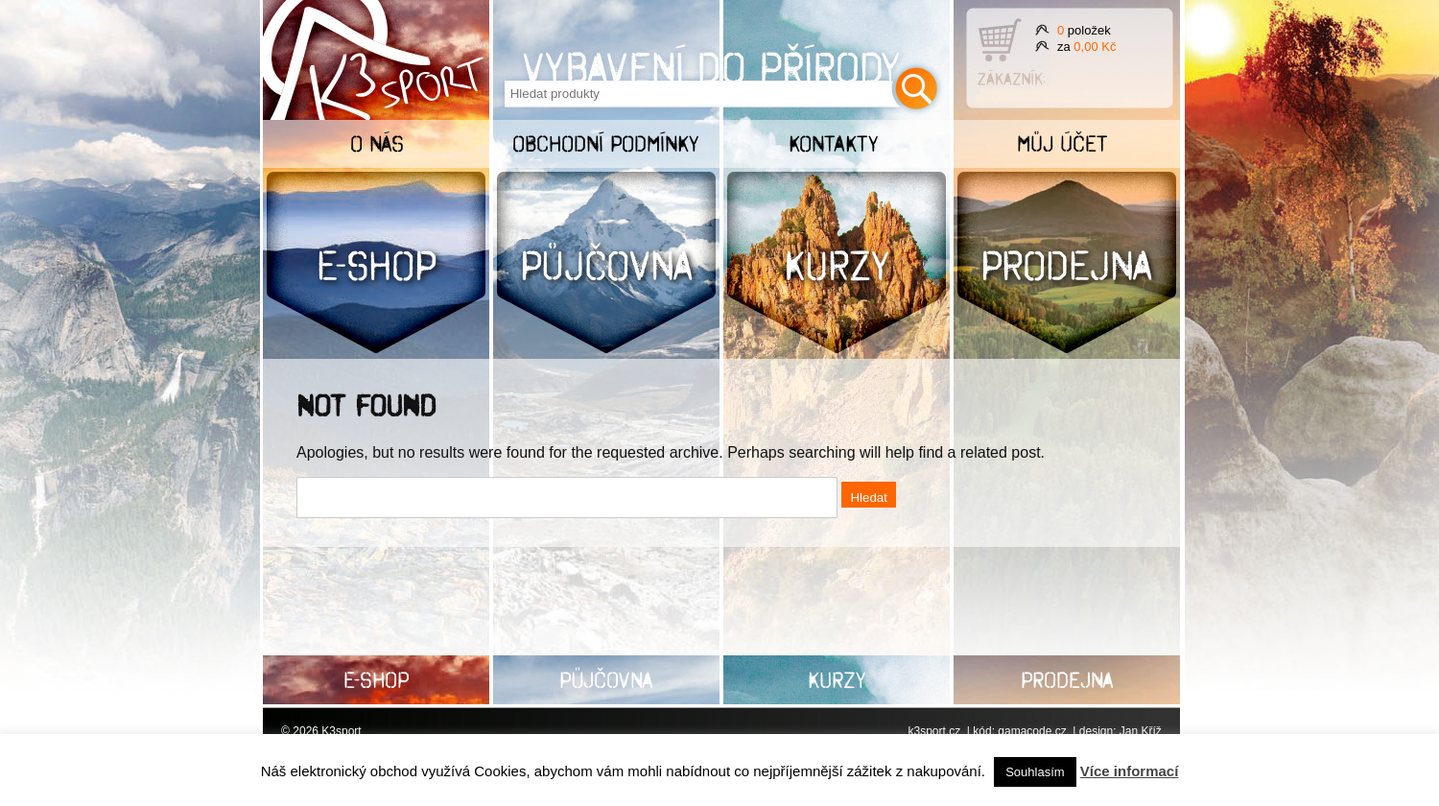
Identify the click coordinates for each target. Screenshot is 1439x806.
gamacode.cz (1032, 731)
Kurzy (837, 265)
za (1086, 46)
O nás (377, 143)
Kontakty (834, 143)
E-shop (376, 265)
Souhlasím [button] (1034, 772)
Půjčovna (607, 265)
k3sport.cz (934, 731)
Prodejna (1066, 265)
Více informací (1129, 771)
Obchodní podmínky (605, 143)
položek (1084, 30)
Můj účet (1062, 143)
